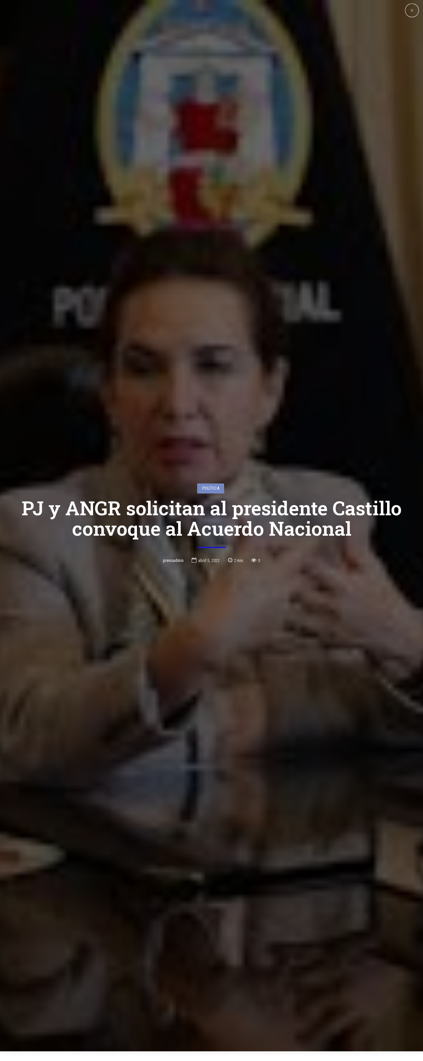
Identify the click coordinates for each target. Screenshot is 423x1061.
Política (210, 429)
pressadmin (173, 501)
